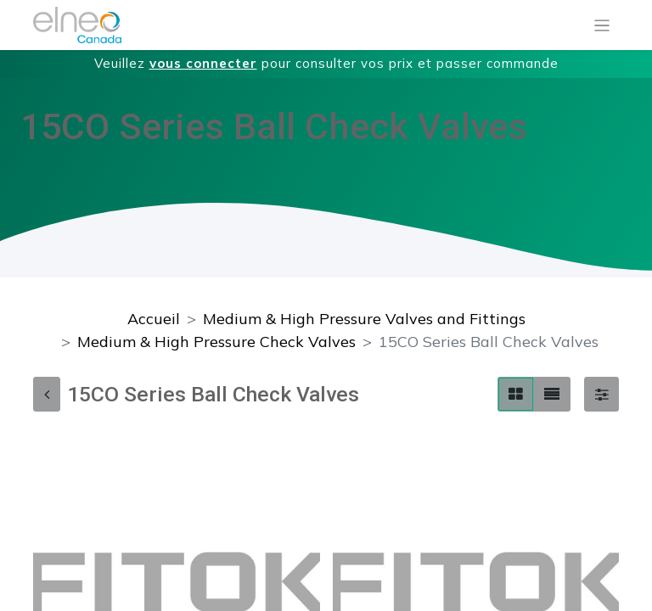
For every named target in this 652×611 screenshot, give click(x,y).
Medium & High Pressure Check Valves (216, 341)
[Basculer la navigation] (602, 25)
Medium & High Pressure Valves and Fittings (364, 318)
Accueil (153, 318)
